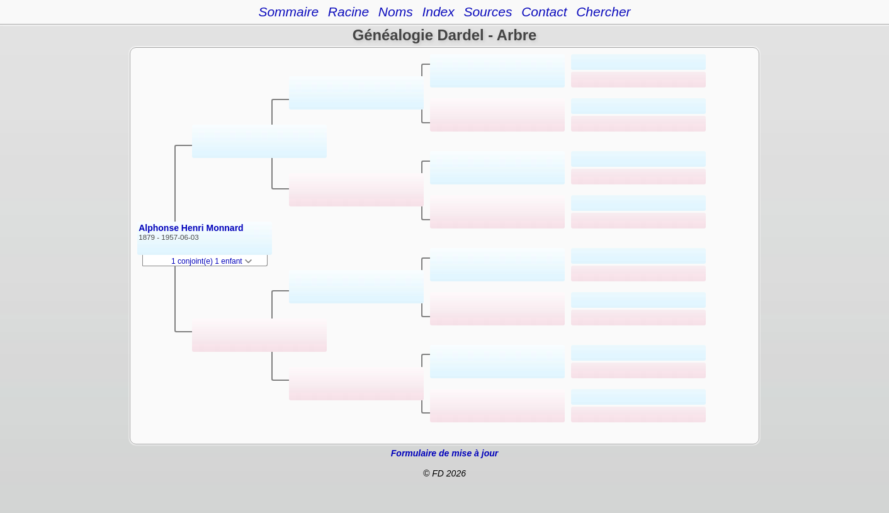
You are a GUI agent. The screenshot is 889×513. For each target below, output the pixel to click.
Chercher (603, 11)
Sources (487, 11)
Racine (348, 11)
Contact (544, 11)
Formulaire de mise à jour (444, 453)
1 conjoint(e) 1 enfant (211, 261)
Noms (395, 11)
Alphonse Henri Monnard (191, 228)
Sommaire (288, 11)
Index (438, 11)
